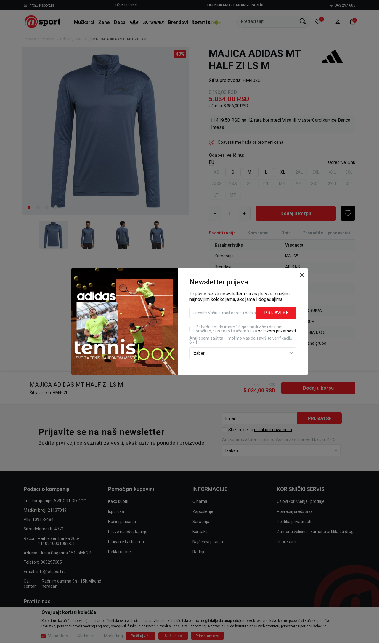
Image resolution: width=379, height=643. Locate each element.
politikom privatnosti (277, 331)
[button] (302, 274)
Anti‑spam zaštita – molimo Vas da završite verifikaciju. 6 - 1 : (241, 340)
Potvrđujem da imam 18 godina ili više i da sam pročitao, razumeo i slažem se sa (246, 329)
